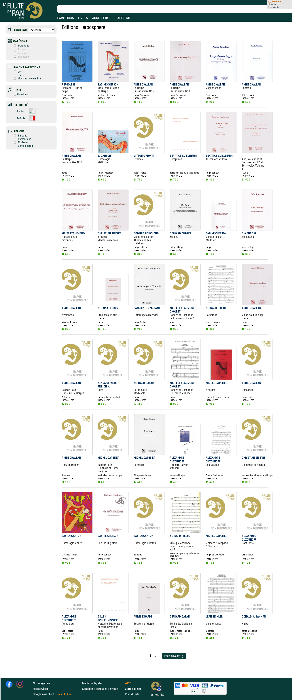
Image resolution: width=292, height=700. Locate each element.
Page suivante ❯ (174, 656)
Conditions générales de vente (102, 688)
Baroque (20, 135)
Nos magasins (41, 683)
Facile (18, 111)
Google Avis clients (52, 694)
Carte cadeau (133, 688)
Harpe (15, 75)
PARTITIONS (65, 18)
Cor (13, 71)
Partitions (21, 45)
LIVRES (83, 18)
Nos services (40, 688)
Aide (128, 683)
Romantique (22, 139)
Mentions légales (92, 683)
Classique (17, 94)
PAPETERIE (123, 18)
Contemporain (23, 145)
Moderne (20, 142)
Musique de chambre (23, 78)
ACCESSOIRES (101, 18)
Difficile (18, 118)
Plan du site (132, 694)
